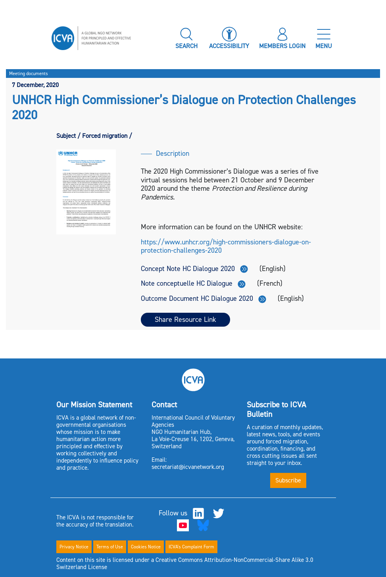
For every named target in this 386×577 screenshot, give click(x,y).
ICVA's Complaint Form (191, 547)
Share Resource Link (185, 319)
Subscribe (288, 480)
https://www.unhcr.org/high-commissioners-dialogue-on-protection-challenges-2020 (226, 246)
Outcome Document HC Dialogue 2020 (203, 298)
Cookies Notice (146, 547)
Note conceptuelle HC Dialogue (193, 283)
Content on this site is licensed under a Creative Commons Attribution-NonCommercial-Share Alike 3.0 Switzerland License (184, 563)
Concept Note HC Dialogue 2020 (194, 268)
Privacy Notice (74, 547)
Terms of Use (109, 547)
